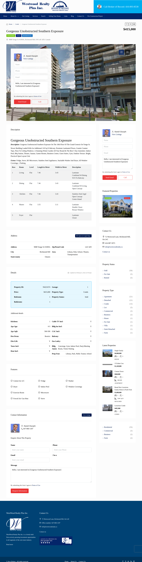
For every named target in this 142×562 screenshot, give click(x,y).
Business (107, 315)
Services (35, 16)
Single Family (119, 350)
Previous (106, 206)
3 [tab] (118, 219)
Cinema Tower (119, 371)
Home (5, 16)
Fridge (43, 380)
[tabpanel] (117, 206)
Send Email (22, 102)
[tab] (121, 52)
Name (13, 441)
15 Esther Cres (119, 363)
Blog (72, 16)
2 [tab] (115, 219)
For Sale (107, 274)
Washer (71, 380)
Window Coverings (75, 385)
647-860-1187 (28, 424)
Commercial (108, 311)
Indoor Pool (45, 385)
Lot (105, 307)
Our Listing (25, 16)
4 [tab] (122, 219)
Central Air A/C (18, 380)
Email (13, 451)
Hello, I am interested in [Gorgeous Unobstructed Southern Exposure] (31, 87)
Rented (106, 278)
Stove (43, 395)
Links (66, 16)
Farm (106, 333)
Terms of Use (37, 96)
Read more (9, 540)
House (106, 318)
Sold (18, 35)
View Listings (28, 59)
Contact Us (80, 16)
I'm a (55, 451)
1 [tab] (112, 219)
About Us (13, 16)
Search (43, 16)
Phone (55, 441)
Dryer (15, 385)
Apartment (108, 297)
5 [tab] (125, 219)
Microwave (45, 390)
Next (129, 206)
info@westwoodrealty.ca (114, 247)
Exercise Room (18, 390)
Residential (27, 35)
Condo (17, 24)
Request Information (20, 487)
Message (14, 461)
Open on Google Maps (83, 236)
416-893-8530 (131, 6)
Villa (106, 325)
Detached (107, 300)
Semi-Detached (109, 329)
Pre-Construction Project (95, 16)
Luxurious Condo (120, 405)
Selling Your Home (55, 16)
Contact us (106, 252)
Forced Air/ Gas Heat (20, 395)
